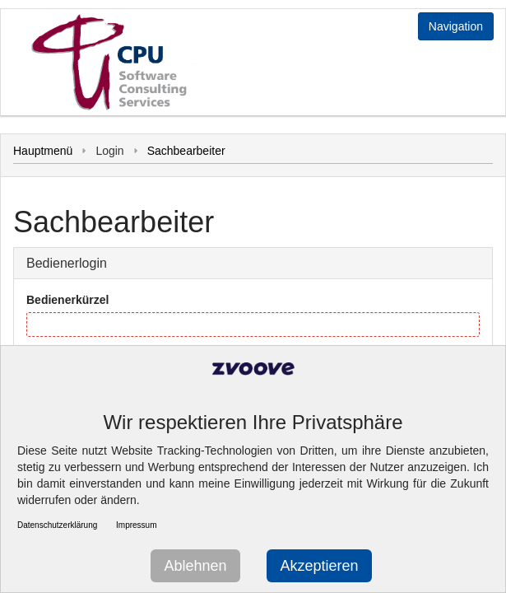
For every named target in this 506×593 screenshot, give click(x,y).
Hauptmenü (42, 150)
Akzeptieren (319, 566)
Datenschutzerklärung (57, 525)
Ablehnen (195, 566)
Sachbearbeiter (186, 150)
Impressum (136, 525)
